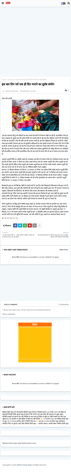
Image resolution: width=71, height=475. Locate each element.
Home (4, 79)
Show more (64, 249)
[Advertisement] (35, 25)
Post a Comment (8, 314)
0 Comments (64, 304)
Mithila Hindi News (24, 465)
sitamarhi (11, 79)
